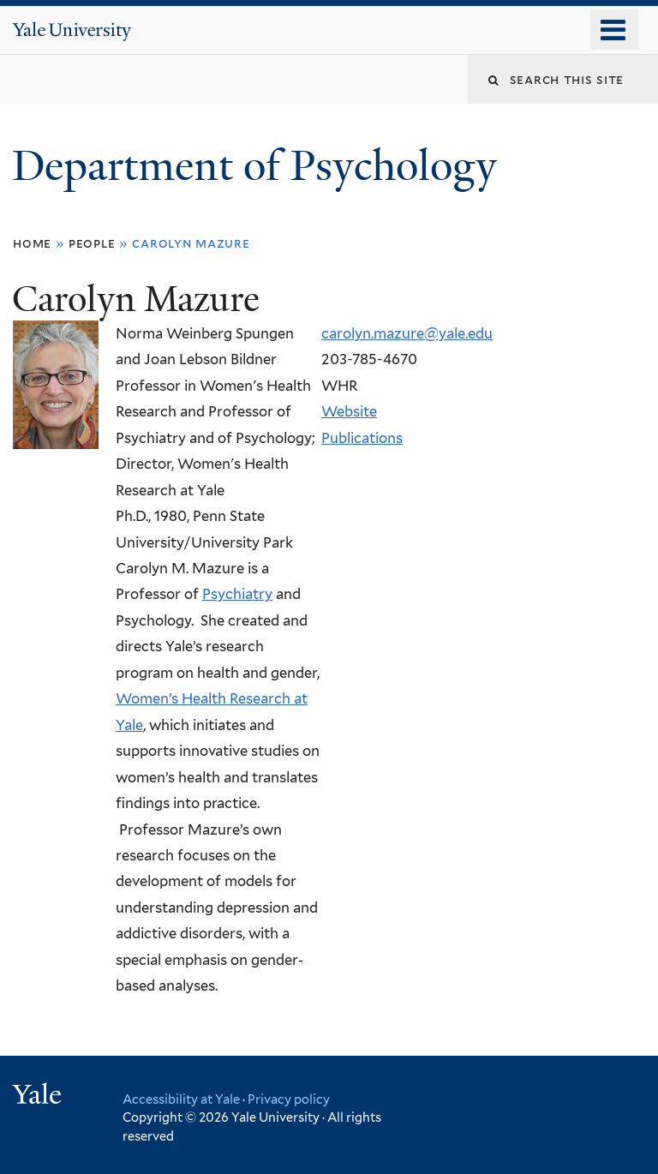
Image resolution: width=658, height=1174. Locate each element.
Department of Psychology (259, 166)
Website (349, 411)
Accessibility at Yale (181, 1099)
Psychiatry (237, 593)
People (92, 243)
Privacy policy (289, 1099)
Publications (362, 437)
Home (32, 243)
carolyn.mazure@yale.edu (407, 333)
